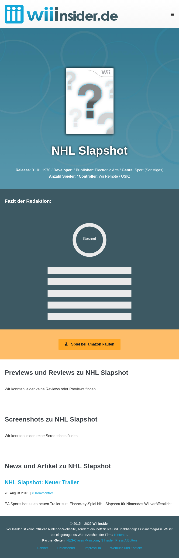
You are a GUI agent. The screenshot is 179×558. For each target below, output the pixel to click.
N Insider (107, 540)
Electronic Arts (107, 170)
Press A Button (126, 540)
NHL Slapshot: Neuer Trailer (42, 482)
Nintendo (120, 535)
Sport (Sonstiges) (148, 170)
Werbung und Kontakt (126, 548)
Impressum (93, 548)
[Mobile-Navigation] (172, 14)
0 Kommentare (43, 493)
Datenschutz (66, 548)
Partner (42, 548)
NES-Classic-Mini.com (82, 540)
